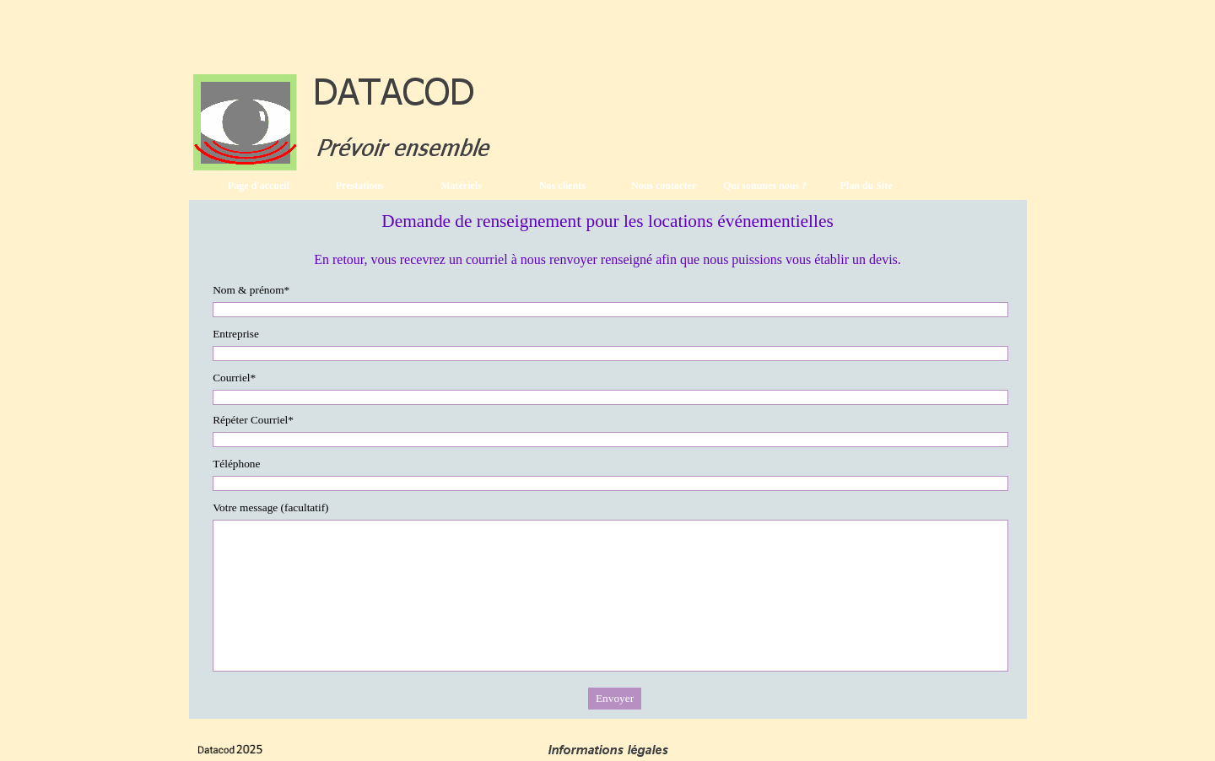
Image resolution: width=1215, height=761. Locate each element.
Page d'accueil (258, 186)
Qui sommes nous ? (765, 186)
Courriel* (234, 377)
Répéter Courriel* (253, 419)
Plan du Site (866, 186)
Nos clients (562, 186)
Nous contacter (663, 186)
